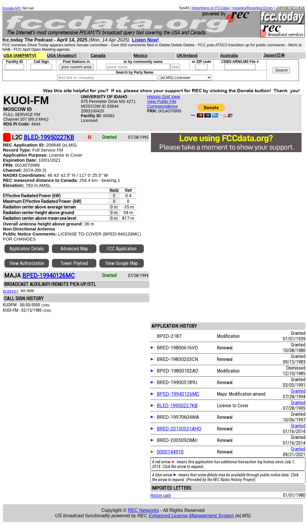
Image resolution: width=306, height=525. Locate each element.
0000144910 (170, 452)
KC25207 (10, 291)
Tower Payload (74, 263)
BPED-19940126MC (178, 394)
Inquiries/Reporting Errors (252, 8)
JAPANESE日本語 (290, 8)
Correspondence (162, 106)
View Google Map (121, 263)
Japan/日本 (274, 55)
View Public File (161, 101)
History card (160, 495)
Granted (298, 391)
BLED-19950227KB (177, 405)
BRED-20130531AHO (179, 429)
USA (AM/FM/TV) (20, 55)
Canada (98, 55)
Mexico (140, 55)
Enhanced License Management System (191, 515)
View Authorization (26, 263)
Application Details (26, 249)
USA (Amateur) (61, 55)
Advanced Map (74, 249)
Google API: (11, 8)
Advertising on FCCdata (210, 8)
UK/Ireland (187, 55)
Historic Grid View (163, 96)
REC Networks (143, 510)
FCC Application (121, 249)
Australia (229, 55)
